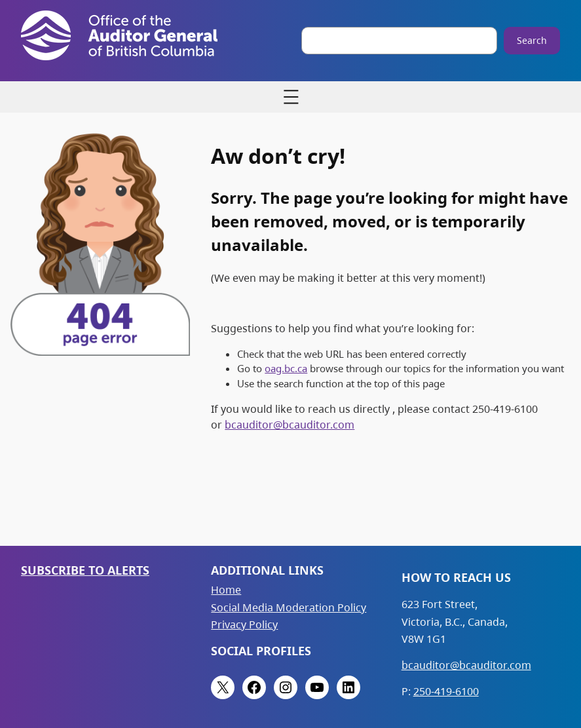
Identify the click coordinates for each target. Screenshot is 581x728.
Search (532, 40)
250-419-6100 (446, 691)
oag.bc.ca (286, 368)
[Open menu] (291, 97)
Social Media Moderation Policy (288, 607)
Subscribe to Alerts (85, 570)
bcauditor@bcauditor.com (289, 424)
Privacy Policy (244, 624)
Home (226, 590)
